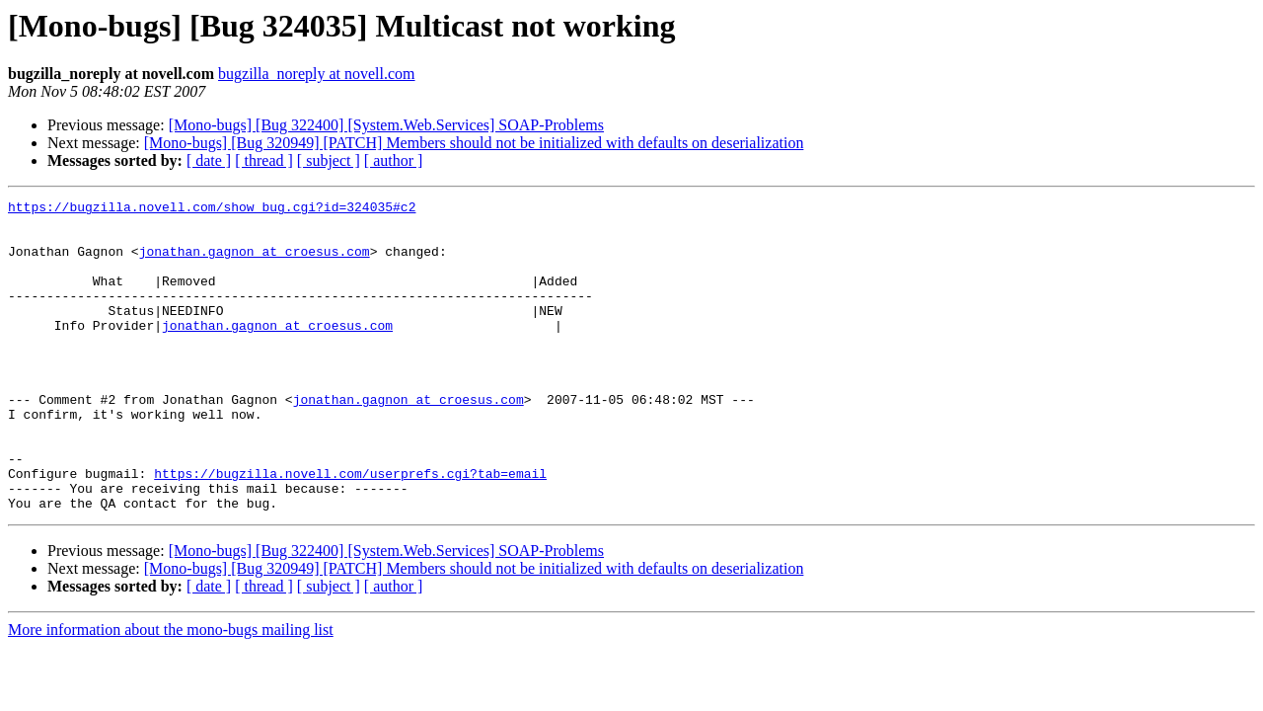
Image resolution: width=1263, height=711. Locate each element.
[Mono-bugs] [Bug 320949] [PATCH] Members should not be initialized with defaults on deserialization (474, 142)
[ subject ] (328, 160)
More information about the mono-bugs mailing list (171, 691)
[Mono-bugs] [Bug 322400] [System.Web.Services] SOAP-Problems (386, 125)
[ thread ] (264, 160)
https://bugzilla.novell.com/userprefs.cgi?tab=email (350, 529)
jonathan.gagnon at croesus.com (254, 263)
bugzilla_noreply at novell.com (316, 73)
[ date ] (208, 160)
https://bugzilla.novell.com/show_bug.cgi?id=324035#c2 (211, 209)
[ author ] (393, 160)
